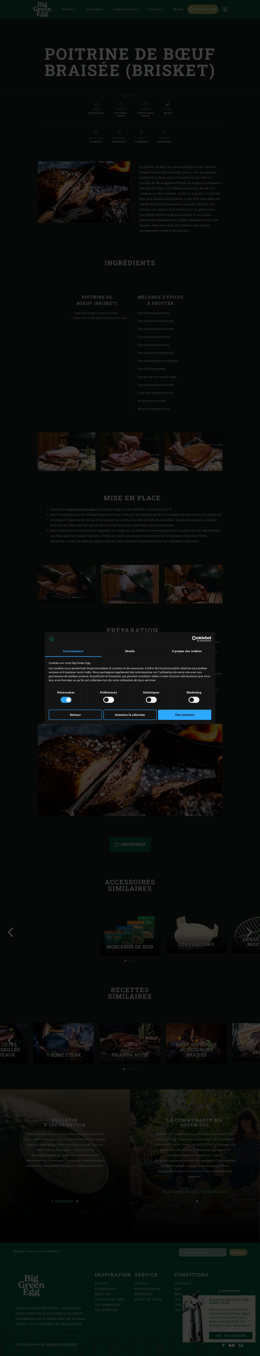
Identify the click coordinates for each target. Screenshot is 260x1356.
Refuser (75, 715)
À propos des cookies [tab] (187, 651)
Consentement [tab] (73, 651)
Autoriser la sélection (130, 715)
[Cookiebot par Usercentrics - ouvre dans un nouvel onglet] (194, 639)
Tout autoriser (185, 715)
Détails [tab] (130, 651)
